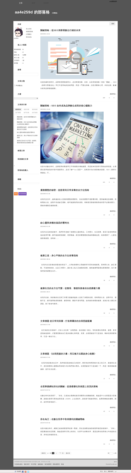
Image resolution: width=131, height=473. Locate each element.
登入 (101, 471)
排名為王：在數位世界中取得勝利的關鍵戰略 (62, 419)
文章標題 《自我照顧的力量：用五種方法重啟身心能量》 (68, 354)
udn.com (114, 464)
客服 (62, 464)
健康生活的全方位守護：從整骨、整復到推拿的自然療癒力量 (70, 288)
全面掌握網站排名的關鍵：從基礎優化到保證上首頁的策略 (69, 386)
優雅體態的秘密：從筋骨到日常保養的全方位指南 (64, 190)
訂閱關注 (29, 34)
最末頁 (68, 453)
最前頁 (44, 453)
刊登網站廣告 (18, 464)
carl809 (16, 38)
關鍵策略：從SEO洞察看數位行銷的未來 (60, 30)
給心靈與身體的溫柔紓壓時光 (54, 223)
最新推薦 (35, 109)
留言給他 (29, 37)
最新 (113, 23)
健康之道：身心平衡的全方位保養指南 (59, 255)
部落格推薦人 (23, 170)
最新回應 (26, 109)
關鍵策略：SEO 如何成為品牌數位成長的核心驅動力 (66, 106)
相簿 (33, 3)
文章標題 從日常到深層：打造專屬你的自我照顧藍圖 (66, 321)
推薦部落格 (29, 31)
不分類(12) (19, 85)
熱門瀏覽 (18, 112)
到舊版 (55, 13)
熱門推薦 (35, 112)
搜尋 (36, 74)
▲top (115, 461)
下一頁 (61, 453)
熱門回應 (26, 112)
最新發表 (18, 109)
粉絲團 (19, 471)
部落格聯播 (22, 194)
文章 (20, 3)
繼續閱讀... (113, 94)
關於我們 (27, 464)
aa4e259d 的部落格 (32, 12)
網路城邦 (110, 471)
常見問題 (33, 464)
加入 (105, 471)
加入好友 (29, 29)
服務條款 (40, 464)
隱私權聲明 (56, 464)
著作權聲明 (48, 464)
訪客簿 (46, 3)
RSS (16, 194)
